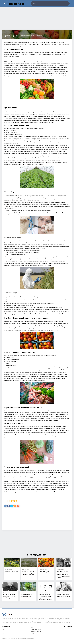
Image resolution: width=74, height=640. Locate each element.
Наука (3, 633)
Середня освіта (13, 497)
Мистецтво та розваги (36, 631)
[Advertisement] (37, 19)
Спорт (32, 633)
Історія (3, 631)
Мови (32, 627)
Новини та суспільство (36, 629)
